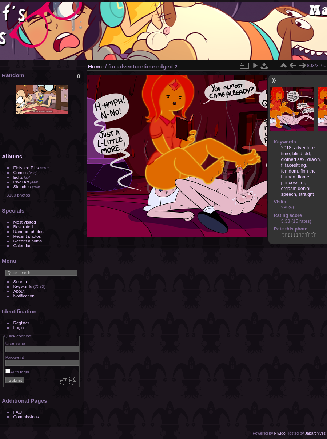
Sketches (22, 186)
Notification (24, 295)
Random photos (28, 231)
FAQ (17, 412)
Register (21, 322)
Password (14, 357)
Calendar (22, 245)
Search (20, 281)
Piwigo (279, 433)
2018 (286, 147)
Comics (20, 172)
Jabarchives (315, 433)
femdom (289, 171)
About (19, 291)
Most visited (24, 222)
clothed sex (293, 159)
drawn (313, 159)
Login (18, 327)
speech (288, 194)
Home (96, 66)
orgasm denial (295, 188)
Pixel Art (21, 181)
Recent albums (27, 240)
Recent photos (27, 236)
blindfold (301, 153)
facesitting (295, 165)
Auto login (17, 371)
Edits (18, 177)
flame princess (295, 179)
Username (15, 343)
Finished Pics (26, 167)
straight (306, 194)
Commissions (26, 416)
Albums (12, 156)
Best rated (23, 226)
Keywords (22, 286)
